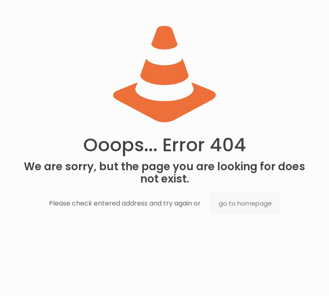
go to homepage (245, 203)
